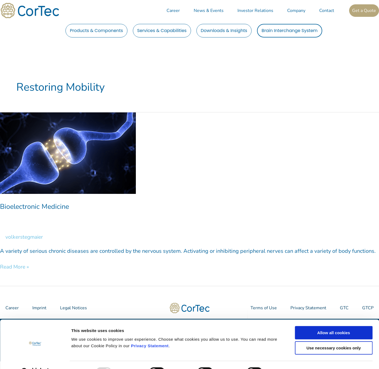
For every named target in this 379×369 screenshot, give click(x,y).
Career (173, 11)
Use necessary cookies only (333, 334)
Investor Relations (255, 11)
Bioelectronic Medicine (35, 206)
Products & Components (96, 30)
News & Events (209, 11)
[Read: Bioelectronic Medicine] (68, 152)
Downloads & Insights (224, 30)
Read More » (15, 266)
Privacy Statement (150, 332)
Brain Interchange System (290, 30)
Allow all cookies (333, 319)
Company (296, 11)
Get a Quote (364, 11)
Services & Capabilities (162, 30)
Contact (326, 11)
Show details (285, 358)
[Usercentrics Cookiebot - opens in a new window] (35, 358)
